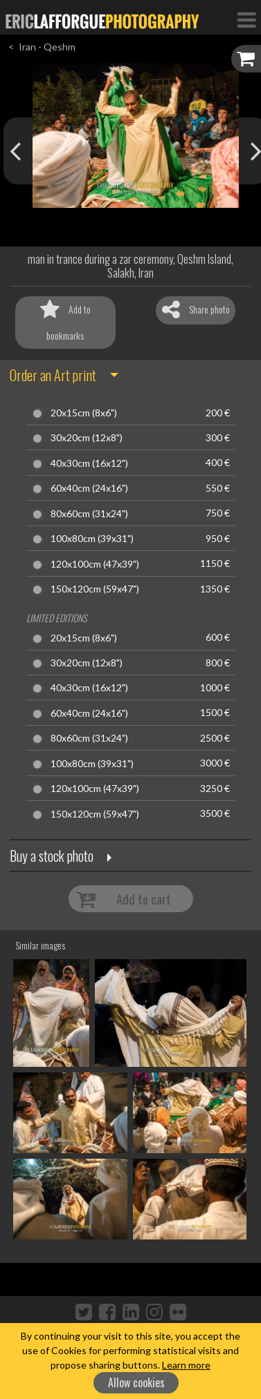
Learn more (186, 1365)
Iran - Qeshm (47, 46)
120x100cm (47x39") (95, 564)
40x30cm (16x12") (89, 463)
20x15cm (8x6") (84, 412)
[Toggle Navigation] (246, 19)
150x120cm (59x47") (95, 589)
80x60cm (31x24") (89, 513)
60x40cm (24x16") (89, 488)
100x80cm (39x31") (92, 538)
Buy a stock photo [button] (51, 855)
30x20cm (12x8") (87, 437)
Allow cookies (136, 1382)
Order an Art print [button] (53, 375)
